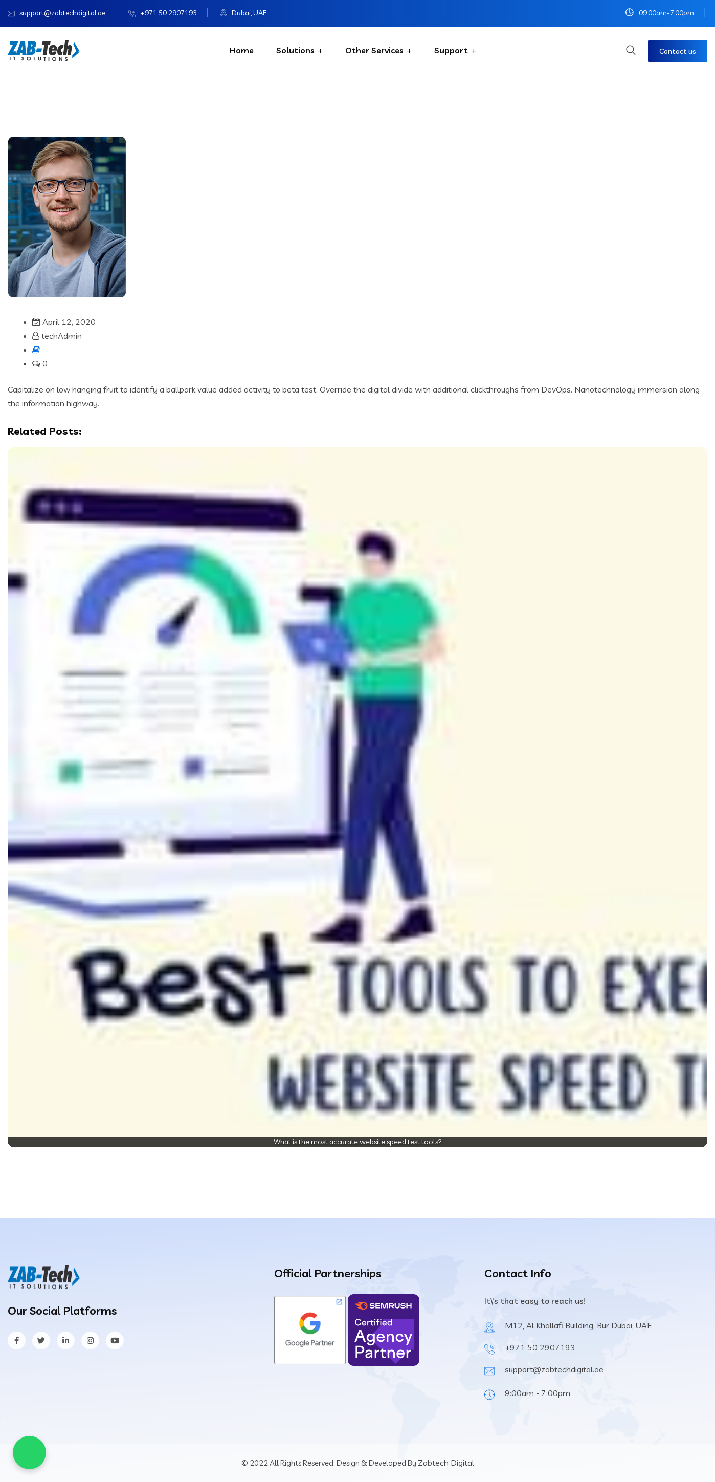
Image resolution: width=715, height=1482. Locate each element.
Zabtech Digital (446, 1462)
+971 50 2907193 (168, 12)
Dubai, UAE (249, 12)
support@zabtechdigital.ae (62, 12)
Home (242, 50)
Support (451, 50)
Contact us (677, 51)
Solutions (295, 50)
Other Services (374, 50)
